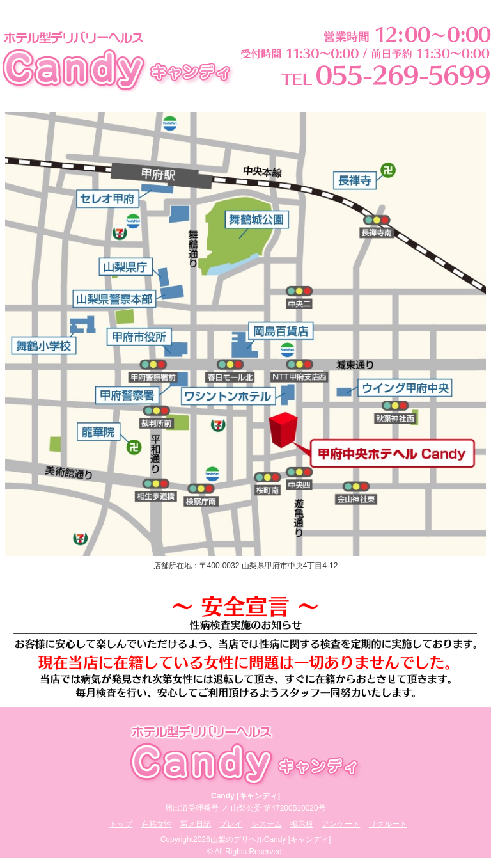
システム (266, 824)
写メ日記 (195, 824)
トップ (120, 824)
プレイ (230, 824)
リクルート (388, 824)
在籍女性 (156, 824)
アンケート (341, 824)
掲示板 (301, 824)
